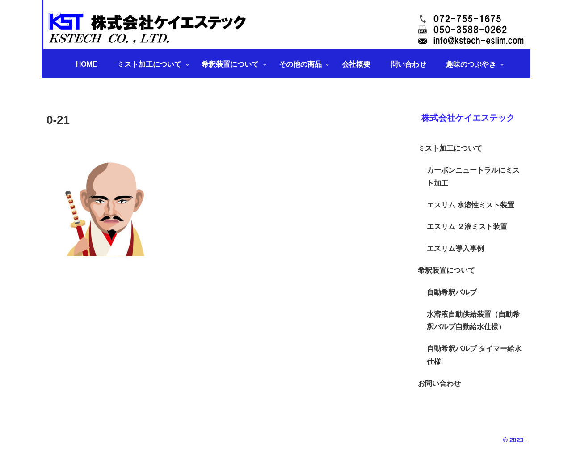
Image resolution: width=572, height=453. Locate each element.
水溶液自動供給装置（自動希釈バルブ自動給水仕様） (473, 320)
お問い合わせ (439, 383)
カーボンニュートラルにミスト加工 (473, 176)
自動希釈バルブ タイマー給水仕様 (474, 355)
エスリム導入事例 (455, 248)
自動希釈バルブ (452, 292)
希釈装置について (446, 270)
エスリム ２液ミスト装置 (467, 226)
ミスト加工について (450, 148)
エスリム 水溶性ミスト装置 (470, 205)
